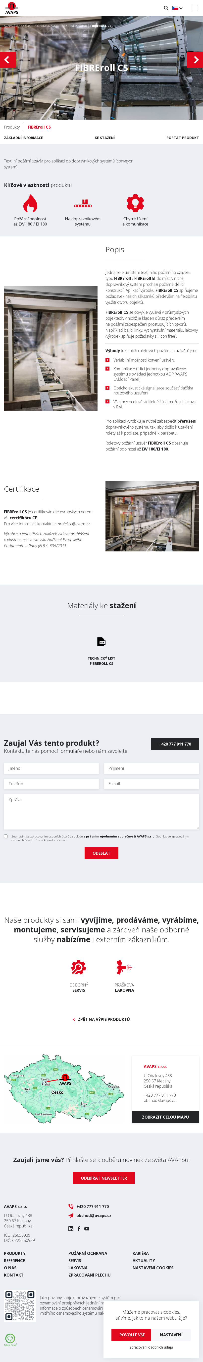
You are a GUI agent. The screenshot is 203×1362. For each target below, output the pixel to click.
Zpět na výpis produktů (104, 1019)
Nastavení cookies (153, 1268)
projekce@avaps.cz (74, 524)
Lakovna (78, 1268)
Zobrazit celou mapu (165, 1117)
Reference (14, 1260)
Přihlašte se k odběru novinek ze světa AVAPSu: (101, 1159)
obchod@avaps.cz (160, 1100)
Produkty (15, 1253)
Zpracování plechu (89, 1275)
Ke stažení (105, 137)
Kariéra (141, 1253)
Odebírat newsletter (104, 1178)
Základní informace (23, 137)
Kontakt (14, 1275)
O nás (10, 1268)
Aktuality (144, 1260)
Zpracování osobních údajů (151, 1347)
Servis (74, 1260)
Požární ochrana (87, 1253)
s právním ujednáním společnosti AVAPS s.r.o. (119, 836)
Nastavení (171, 1335)
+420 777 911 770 (175, 744)
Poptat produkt (182, 137)
